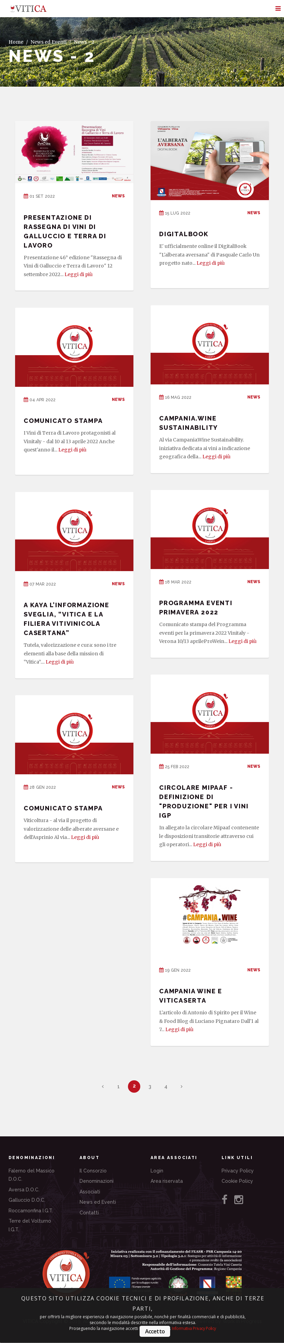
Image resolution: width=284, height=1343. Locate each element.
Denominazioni (97, 1181)
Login (157, 1170)
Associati (90, 1191)
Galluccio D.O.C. (27, 1200)
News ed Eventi (49, 42)
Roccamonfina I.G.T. (31, 1210)
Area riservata (167, 1181)
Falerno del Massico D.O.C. (32, 1175)
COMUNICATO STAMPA (63, 420)
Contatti (89, 1212)
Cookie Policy (237, 1181)
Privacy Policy (238, 1170)
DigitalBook (184, 234)
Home (16, 42)
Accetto (155, 1331)
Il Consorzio (93, 1170)
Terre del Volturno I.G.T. (30, 1225)
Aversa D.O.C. (24, 1189)
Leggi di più (78, 274)
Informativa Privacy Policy (194, 1328)
